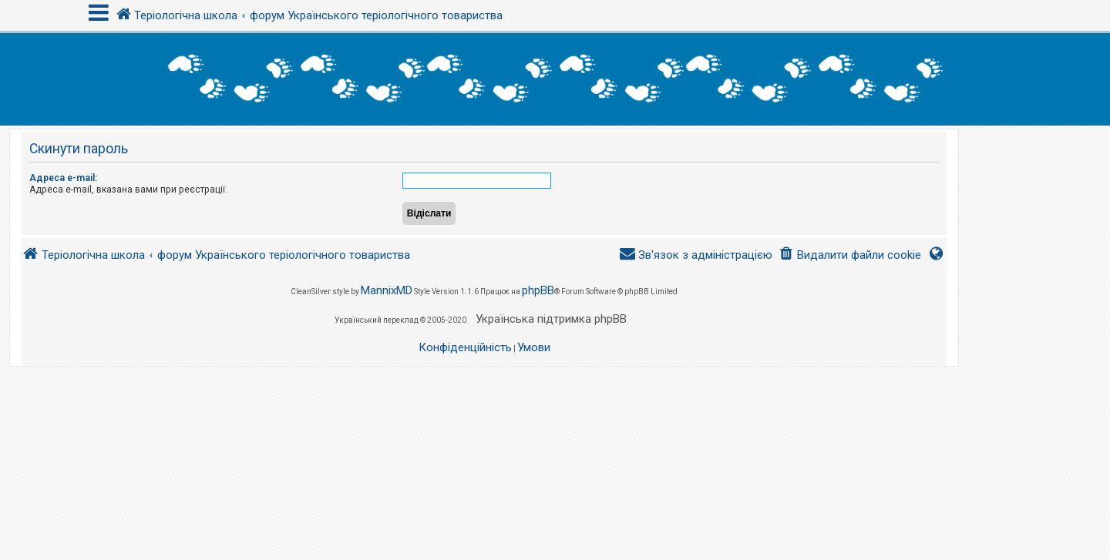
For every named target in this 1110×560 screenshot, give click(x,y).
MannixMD (386, 290)
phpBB (538, 290)
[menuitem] (850, 255)
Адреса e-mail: (63, 178)
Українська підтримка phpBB (551, 319)
